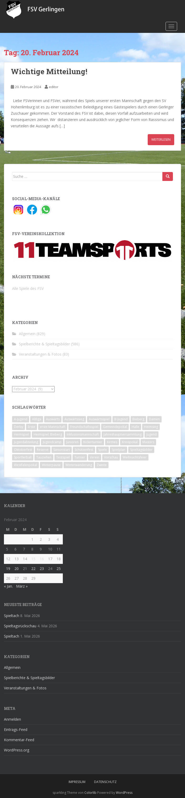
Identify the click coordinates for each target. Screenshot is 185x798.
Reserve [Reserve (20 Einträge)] (43, 449)
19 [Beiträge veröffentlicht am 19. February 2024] (8, 568)
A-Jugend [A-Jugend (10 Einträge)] (20, 419)
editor (53, 86)
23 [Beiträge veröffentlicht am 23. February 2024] (42, 568)
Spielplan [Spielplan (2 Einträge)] (118, 449)
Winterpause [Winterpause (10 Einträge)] (51, 465)
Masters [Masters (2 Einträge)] (148, 442)
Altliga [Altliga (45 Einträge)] (36, 419)
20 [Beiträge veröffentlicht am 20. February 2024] (16, 568)
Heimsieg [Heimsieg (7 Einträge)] (151, 427)
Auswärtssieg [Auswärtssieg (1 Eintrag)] (74, 419)
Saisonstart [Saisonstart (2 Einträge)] (61, 449)
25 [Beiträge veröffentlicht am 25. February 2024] (58, 568)
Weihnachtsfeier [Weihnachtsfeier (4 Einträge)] (135, 457)
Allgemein (27, 333)
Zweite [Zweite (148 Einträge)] (102, 465)
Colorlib (90, 792)
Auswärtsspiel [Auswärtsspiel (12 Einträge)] (99, 419)
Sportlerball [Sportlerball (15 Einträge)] (23, 457)
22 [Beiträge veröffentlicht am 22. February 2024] (33, 568)
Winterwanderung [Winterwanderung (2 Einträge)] (78, 465)
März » (22, 586)
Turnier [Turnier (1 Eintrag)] (79, 457)
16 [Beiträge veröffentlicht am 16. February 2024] (42, 558)
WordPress (124, 792)
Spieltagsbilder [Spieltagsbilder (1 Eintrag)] (141, 449)
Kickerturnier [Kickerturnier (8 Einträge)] (92, 442)
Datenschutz (105, 782)
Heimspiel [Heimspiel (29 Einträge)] (21, 434)
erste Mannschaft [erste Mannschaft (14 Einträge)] (52, 427)
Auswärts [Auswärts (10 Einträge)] (53, 419)
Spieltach (11, 615)
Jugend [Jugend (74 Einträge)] (151, 434)
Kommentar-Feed (19, 739)
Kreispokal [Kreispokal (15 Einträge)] (130, 442)
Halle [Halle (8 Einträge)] (135, 427)
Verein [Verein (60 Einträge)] (94, 457)
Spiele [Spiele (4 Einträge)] (102, 449)
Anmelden (12, 719)
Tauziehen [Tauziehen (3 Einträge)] (44, 457)
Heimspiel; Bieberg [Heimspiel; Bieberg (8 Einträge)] (48, 434)
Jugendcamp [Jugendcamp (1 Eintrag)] (52, 442)
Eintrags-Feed (15, 729)
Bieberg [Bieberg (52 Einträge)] (138, 419)
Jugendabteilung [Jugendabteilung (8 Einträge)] (26, 442)
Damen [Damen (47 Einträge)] (154, 419)
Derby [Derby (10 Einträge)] (18, 427)
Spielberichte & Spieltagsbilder (44, 343)
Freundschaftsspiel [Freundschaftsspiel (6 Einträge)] (84, 427)
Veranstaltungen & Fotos (40, 354)
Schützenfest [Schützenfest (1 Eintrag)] (84, 449)
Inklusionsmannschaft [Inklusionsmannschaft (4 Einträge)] (83, 434)
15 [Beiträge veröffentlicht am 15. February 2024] (33, 558)
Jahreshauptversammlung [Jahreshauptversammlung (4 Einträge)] (123, 434)
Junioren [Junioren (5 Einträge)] (72, 442)
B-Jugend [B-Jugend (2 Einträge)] (121, 419)
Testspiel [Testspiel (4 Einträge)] (63, 457)
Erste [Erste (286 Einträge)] (31, 427)
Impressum (77, 782)
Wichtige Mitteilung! (49, 71)
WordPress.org (16, 750)
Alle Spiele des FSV (28, 288)
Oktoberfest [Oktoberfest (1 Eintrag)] (23, 449)
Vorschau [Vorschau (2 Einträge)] (111, 457)
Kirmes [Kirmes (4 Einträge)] (112, 442)
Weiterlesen (161, 139)
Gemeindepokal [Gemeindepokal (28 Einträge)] (115, 427)
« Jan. (8, 586)
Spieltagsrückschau (20, 625)
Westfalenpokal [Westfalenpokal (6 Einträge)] (25, 465)
